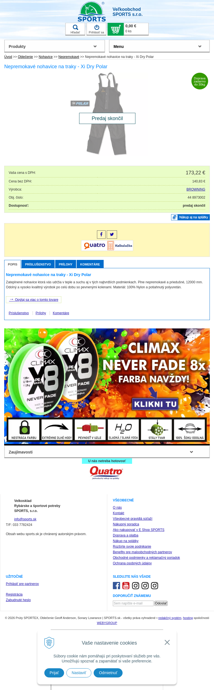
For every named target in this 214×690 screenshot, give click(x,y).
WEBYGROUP (107, 623)
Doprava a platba (125, 535)
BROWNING (195, 189)
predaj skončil (194, 206)
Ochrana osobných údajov (132, 563)
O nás (117, 507)
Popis (12, 264)
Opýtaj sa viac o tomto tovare (33, 299)
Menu (118, 46)
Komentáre (90, 264)
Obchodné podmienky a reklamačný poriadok (146, 558)
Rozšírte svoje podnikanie (132, 546)
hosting (188, 618)
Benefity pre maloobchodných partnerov (142, 552)
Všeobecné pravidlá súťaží (132, 519)
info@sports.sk (25, 519)
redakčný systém (169, 618)
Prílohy (65, 264)
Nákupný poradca (126, 524)
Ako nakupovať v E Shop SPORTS (138, 530)
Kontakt (118, 513)
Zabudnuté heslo (18, 600)
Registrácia (14, 594)
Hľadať (75, 29)
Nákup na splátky (125, 541)
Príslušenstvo (38, 264)
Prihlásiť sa (96, 29)
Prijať (54, 673)
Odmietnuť (108, 673)
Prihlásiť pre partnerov (22, 584)
